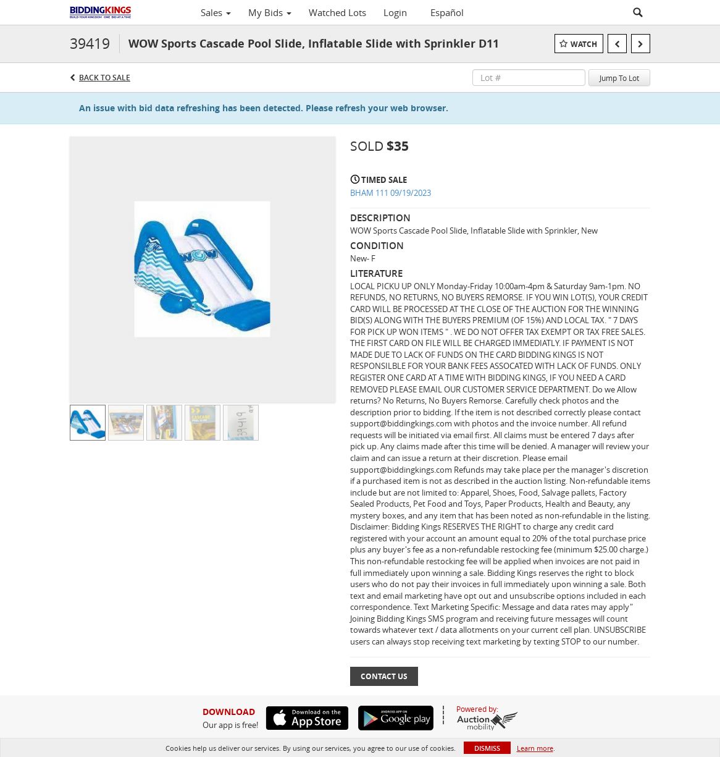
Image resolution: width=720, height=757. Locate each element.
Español (447, 12)
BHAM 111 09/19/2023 (390, 192)
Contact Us (384, 676)
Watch (584, 44)
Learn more (535, 748)
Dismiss (487, 748)
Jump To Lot (619, 78)
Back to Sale (104, 77)
